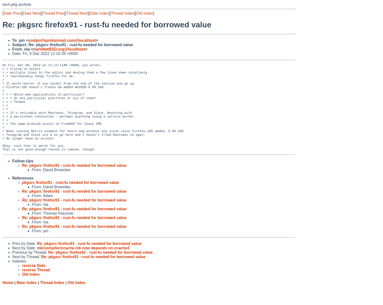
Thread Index (122, 13)
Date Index (99, 13)
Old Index (144, 13)
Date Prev (12, 13)
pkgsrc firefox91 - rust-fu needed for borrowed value (70, 200)
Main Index (27, 300)
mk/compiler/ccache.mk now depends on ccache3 (83, 265)
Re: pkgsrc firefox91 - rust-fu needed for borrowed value (74, 183)
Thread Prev (53, 13)
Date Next (31, 13)
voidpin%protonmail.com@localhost (62, 40)
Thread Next (77, 13)
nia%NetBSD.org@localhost (59, 49)
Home (7, 300)
